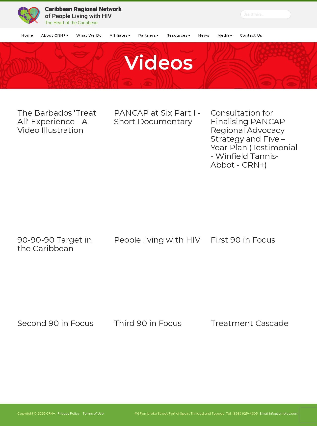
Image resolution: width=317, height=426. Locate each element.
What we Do (89, 35)
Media (224, 35)
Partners (148, 35)
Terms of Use (93, 413)
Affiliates (120, 35)
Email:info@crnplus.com (279, 413)
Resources (178, 35)
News (204, 35)
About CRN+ (54, 35)
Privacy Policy (68, 413)
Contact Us (251, 35)
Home (27, 35)
